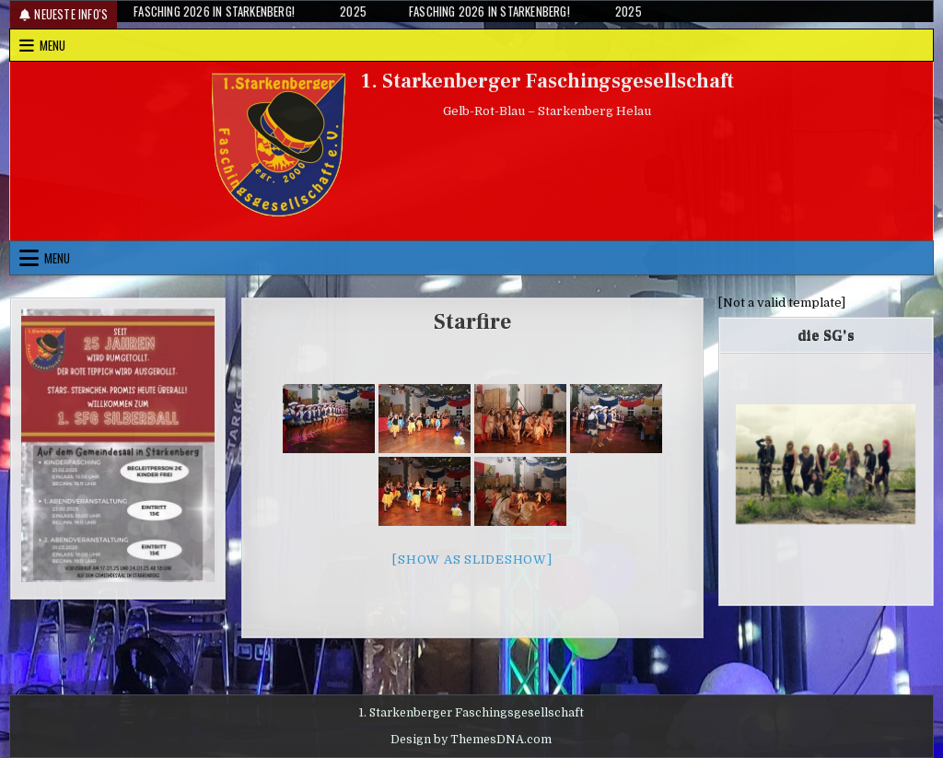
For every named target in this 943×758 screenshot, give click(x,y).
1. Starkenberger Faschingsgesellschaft (547, 81)
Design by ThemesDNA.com (471, 739)
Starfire (472, 322)
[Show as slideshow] (472, 559)
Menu (52, 45)
